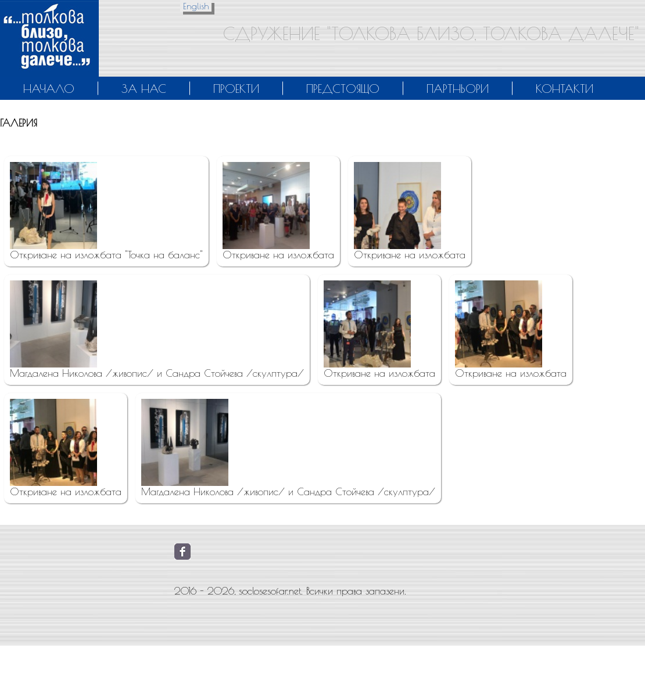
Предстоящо (342, 88)
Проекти (236, 88)
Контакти (564, 88)
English (196, 6)
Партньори (458, 88)
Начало (48, 88)
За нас (143, 88)
